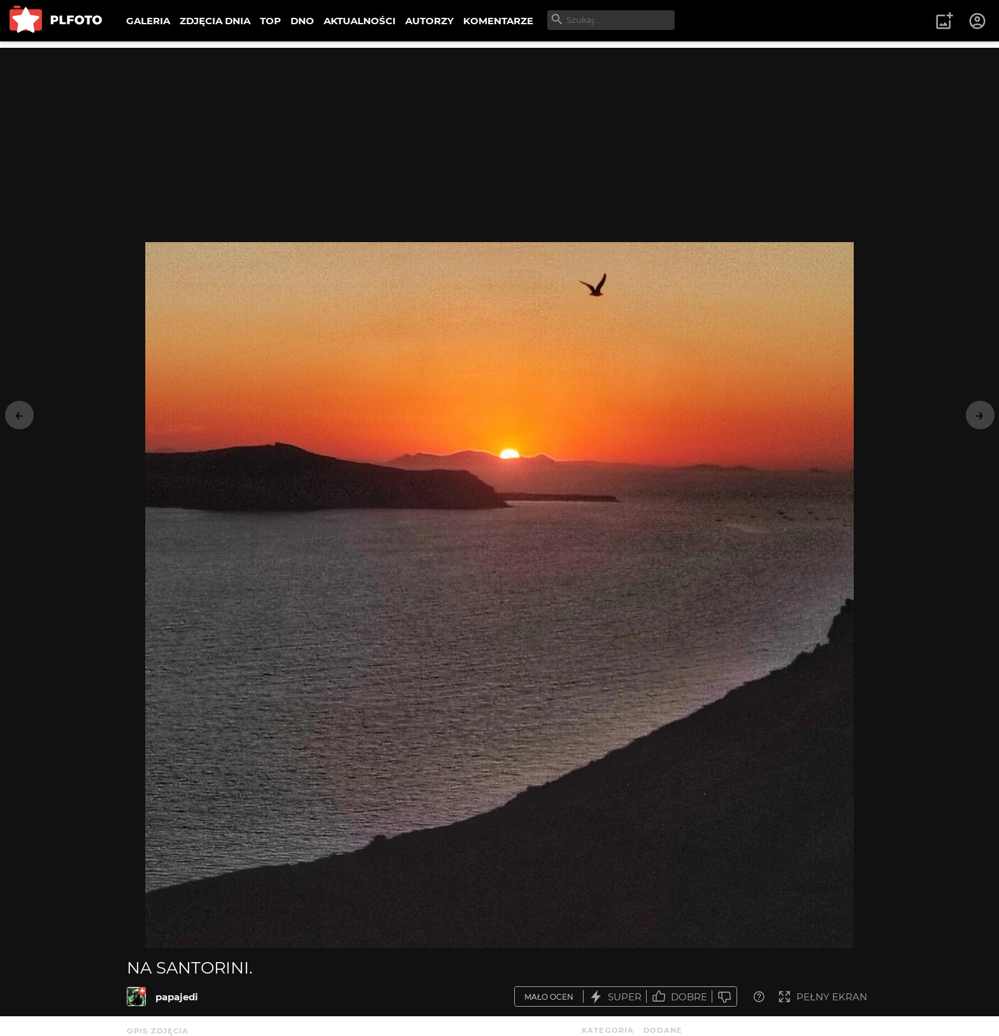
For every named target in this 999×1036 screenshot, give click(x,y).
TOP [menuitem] (270, 21)
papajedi (176, 997)
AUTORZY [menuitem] (429, 21)
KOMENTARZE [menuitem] (498, 21)
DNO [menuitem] (302, 21)
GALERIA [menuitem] (148, 21)
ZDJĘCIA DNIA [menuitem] (215, 21)
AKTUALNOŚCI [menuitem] (360, 21)
